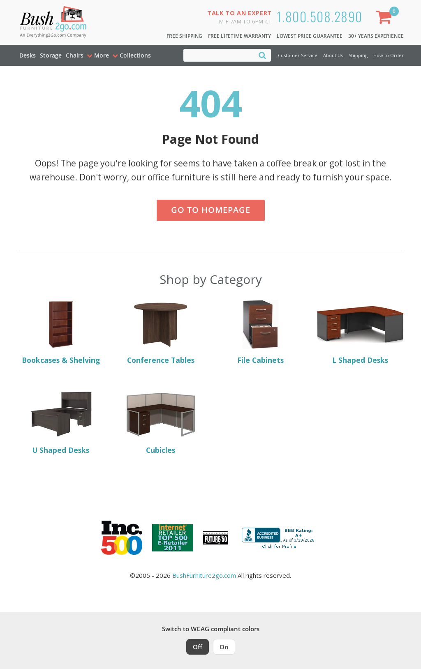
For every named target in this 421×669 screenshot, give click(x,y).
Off (197, 647)
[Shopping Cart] (386, 19)
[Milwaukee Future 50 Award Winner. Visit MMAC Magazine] (215, 537)
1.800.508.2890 (320, 16)
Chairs (74, 55)
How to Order (388, 55)
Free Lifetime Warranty (239, 35)
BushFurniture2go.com (204, 575)
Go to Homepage (210, 209)
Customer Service (297, 55)
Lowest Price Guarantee (309, 35)
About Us (333, 55)
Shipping (358, 55)
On (224, 647)
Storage (51, 55)
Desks (27, 55)
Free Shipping (184, 35)
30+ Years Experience (376, 35)
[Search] (262, 54)
